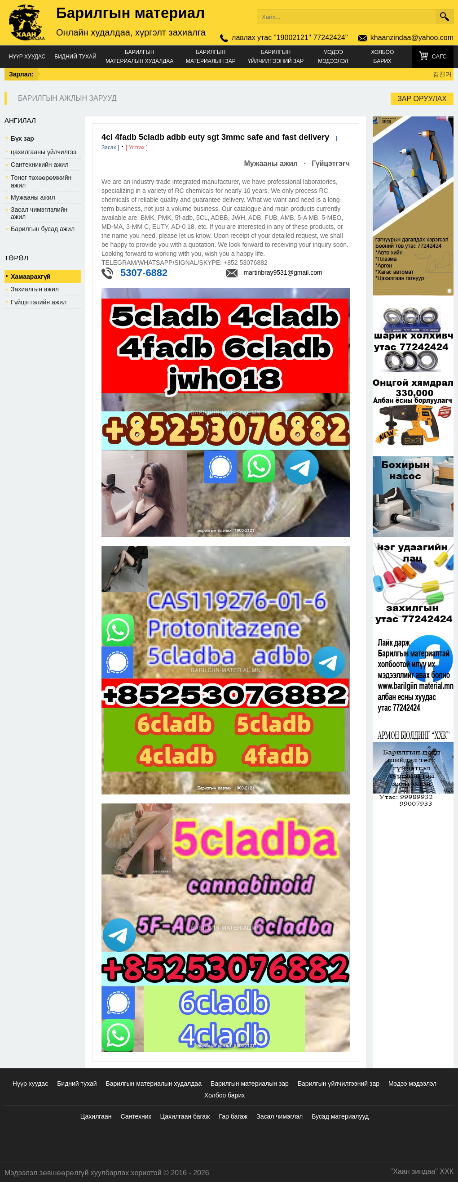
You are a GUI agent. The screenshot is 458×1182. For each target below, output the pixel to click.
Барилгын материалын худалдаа (139, 56)
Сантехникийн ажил (40, 164)
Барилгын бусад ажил (43, 228)
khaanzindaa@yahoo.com (412, 37)
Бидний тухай (75, 57)
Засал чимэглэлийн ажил (39, 213)
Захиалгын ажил (35, 289)
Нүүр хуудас (27, 57)
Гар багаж (233, 1116)
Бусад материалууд (340, 1116)
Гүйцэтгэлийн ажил (38, 302)
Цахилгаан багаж (185, 1116)
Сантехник (135, 1116)
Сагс (439, 56)
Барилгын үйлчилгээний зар (276, 56)
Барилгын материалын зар (211, 56)
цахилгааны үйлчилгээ (43, 152)
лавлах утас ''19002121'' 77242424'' (290, 37)
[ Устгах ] (136, 147)
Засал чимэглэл (279, 1116)
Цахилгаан (96, 1116)
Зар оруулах (422, 99)
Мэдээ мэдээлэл (333, 56)
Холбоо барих (382, 56)
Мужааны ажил (33, 197)
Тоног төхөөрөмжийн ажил (41, 181)
